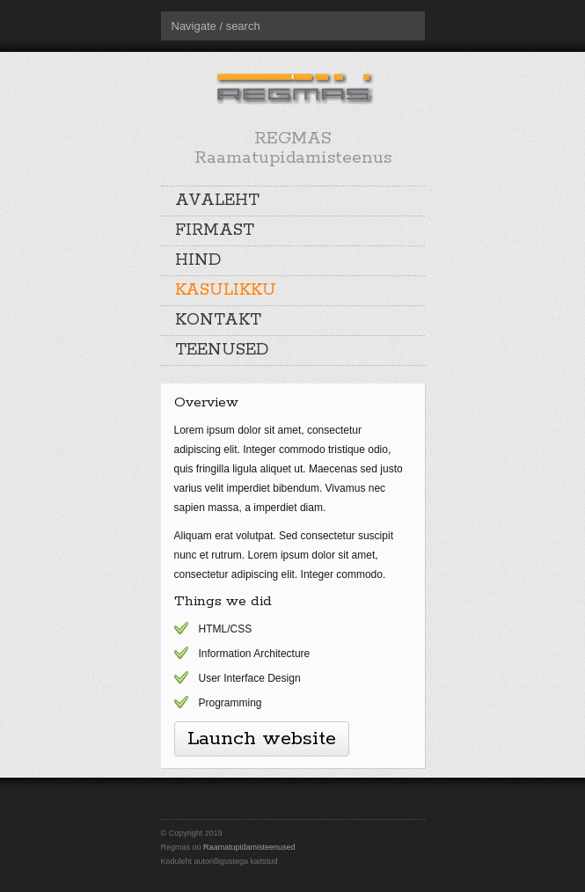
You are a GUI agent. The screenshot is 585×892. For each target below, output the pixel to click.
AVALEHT (217, 200)
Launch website (261, 739)
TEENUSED (221, 350)
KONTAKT (218, 320)
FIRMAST (214, 230)
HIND (198, 260)
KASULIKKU (225, 290)
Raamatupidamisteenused (249, 847)
